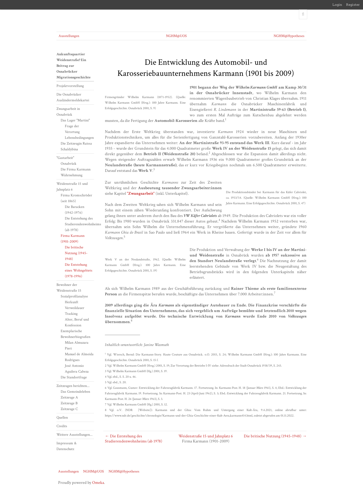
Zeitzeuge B (69, 403)
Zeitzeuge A (69, 397)
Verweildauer (74, 308)
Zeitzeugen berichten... (73, 385)
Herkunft (71, 302)
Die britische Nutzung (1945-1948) (76, 253)
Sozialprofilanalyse (74, 296)
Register (353, 4)
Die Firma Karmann (76, 169)
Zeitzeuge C (69, 409)
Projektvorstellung (70, 85)
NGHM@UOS (176, 36)
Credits (61, 426)
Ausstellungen (69, 36)
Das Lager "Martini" (75, 120)
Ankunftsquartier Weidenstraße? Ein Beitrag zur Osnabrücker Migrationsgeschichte (73, 66)
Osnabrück (68, 163)
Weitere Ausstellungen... (74, 434)
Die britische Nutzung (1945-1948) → (275, 436)
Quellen (62, 417)
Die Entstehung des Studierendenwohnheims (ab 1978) (83, 224)
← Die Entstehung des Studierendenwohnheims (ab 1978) (133, 438)
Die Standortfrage (74, 377)
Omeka (98, 482)
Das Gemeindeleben (75, 391)
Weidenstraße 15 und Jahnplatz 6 (205, 436)
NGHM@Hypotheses (289, 36)
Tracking (71, 313)
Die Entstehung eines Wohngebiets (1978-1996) (78, 270)
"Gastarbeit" (65, 157)
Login (337, 4)
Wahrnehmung (71, 175)
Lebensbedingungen (79, 137)
